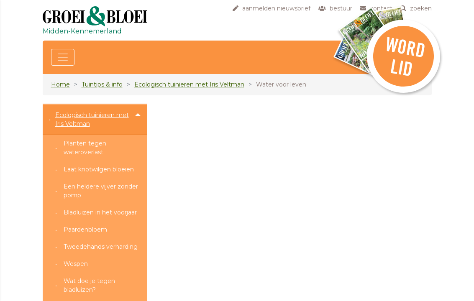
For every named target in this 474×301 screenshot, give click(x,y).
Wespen (76, 264)
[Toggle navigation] (62, 57)
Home (60, 84)
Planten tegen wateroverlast (85, 148)
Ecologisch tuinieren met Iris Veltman (189, 84)
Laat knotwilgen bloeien (99, 169)
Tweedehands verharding (101, 246)
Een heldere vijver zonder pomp (101, 191)
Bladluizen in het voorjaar (100, 212)
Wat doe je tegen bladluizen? (89, 285)
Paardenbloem (85, 229)
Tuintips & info (102, 84)
